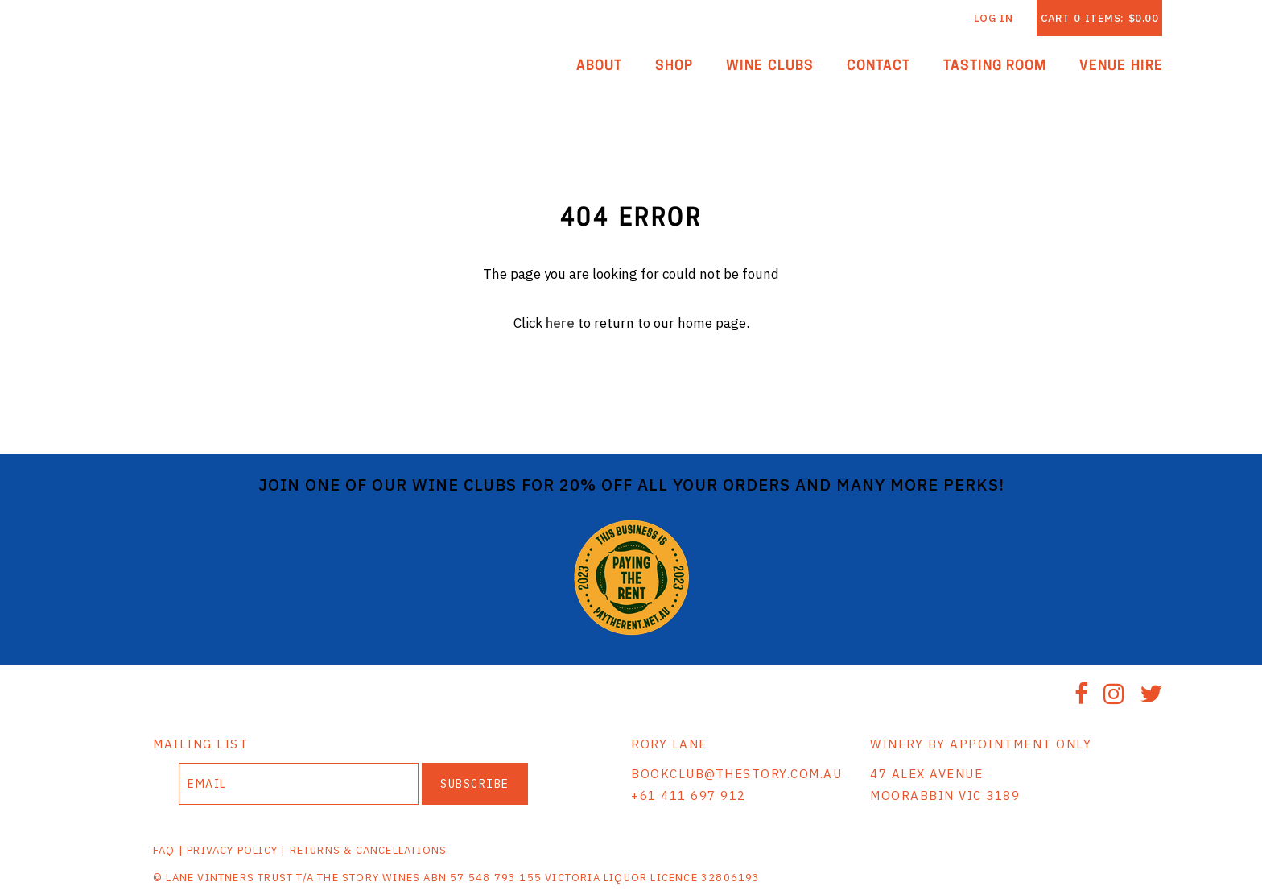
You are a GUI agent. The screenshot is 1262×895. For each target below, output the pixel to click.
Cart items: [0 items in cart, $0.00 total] (1099, 18)
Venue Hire (1121, 66)
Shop (674, 66)
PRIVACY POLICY (232, 850)
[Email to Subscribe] (299, 784)
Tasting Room (995, 66)
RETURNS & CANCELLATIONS (368, 850)
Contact (878, 66)
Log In (993, 18)
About (599, 66)
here (560, 323)
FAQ (164, 850)
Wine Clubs (770, 66)
